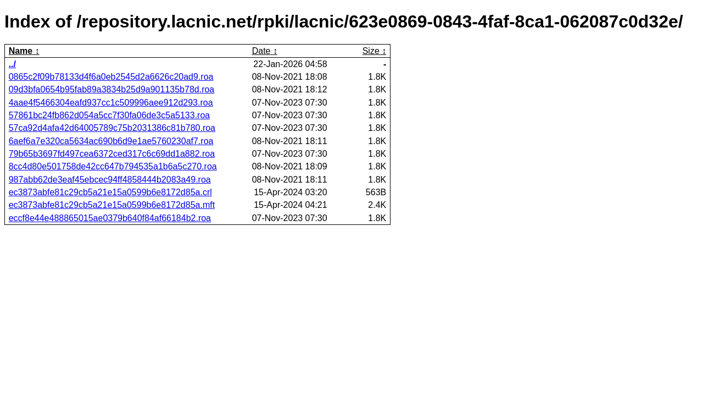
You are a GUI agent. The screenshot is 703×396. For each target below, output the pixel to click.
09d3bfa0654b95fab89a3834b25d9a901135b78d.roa (112, 89)
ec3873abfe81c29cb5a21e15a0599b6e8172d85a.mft (112, 205)
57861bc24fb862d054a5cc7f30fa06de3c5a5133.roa (109, 115)
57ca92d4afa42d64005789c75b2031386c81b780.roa (112, 128)
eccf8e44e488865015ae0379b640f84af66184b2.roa (110, 218)
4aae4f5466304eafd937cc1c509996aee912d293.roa (111, 102)
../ (12, 64)
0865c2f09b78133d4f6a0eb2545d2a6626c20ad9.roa (111, 76)
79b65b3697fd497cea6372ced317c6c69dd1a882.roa (112, 153)
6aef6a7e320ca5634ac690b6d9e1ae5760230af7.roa (111, 141)
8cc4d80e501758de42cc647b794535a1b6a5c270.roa (113, 166)
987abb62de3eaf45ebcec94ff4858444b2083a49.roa (110, 179)
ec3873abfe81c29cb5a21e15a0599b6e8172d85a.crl (110, 192)
